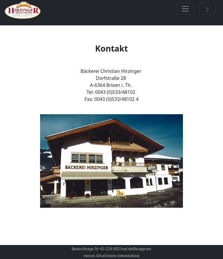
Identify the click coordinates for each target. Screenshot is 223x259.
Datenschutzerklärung (128, 255)
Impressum (89, 255)
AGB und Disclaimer (106, 255)
